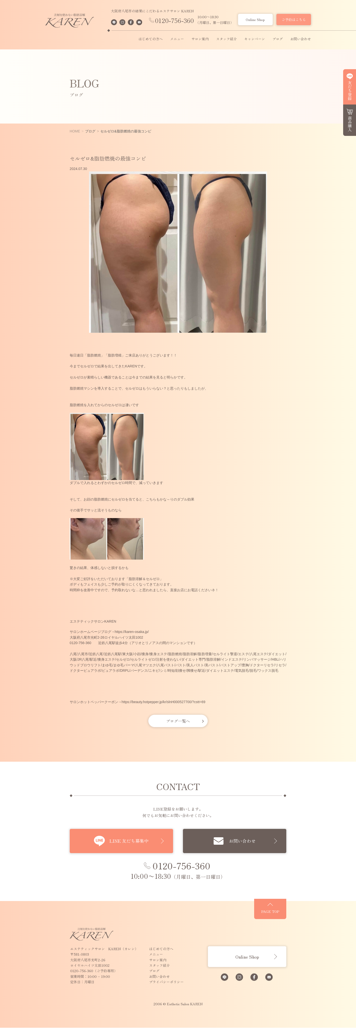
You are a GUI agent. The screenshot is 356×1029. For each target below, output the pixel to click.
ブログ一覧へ (178, 721)
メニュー (177, 39)
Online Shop (255, 19)
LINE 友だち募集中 (125, 841)
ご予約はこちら (294, 19)
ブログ (277, 39)
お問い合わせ (300, 39)
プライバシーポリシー (146, 983)
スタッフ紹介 (226, 39)
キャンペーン (254, 39)
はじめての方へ (150, 39)
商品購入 (350, 124)
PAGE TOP (291, 914)
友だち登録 (350, 90)
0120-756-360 (174, 20)
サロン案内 (200, 39)
